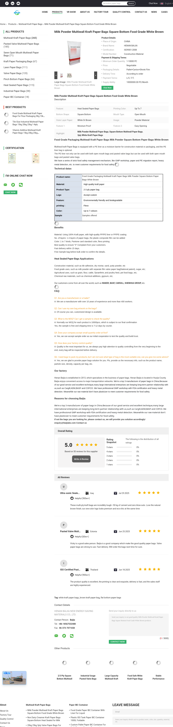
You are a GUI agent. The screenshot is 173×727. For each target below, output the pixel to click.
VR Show (71, 12)
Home (45, 12)
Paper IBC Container (14, 97)
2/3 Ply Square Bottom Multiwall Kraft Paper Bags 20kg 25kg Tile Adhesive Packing (64, 677)
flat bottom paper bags (111, 597)
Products (57, 12)
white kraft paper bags (69, 597)
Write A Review (81, 459)
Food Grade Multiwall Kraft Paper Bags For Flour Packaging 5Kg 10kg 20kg (28, 116)
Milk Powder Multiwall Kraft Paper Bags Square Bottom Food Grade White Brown (74, 85)
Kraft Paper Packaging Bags (18, 61)
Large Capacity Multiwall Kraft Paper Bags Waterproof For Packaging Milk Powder (112, 677)
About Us (85, 12)
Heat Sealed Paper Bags (16, 85)
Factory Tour (101, 12)
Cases (164, 12)
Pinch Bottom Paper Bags (17, 79)
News (154, 12)
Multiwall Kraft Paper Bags (30, 24)
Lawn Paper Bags (12, 67)
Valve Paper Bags (12, 73)
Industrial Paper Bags (15, 91)
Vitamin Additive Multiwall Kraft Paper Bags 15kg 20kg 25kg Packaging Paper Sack (27, 133)
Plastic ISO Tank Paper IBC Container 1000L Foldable (87, 719)
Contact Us (141, 12)
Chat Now (153, 3)
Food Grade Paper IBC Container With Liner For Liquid (88, 711)
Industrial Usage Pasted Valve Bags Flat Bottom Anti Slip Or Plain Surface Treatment (88, 677)
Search (131, 3)
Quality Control (122, 12)
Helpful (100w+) (82, 498)
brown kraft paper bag (90, 597)
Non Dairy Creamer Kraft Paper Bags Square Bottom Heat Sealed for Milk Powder (44, 719)
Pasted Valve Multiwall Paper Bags (21, 43)
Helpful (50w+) (82, 537)
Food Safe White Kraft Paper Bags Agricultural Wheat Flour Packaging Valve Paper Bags (135, 677)
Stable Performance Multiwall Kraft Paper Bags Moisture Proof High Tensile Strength (158, 677)
